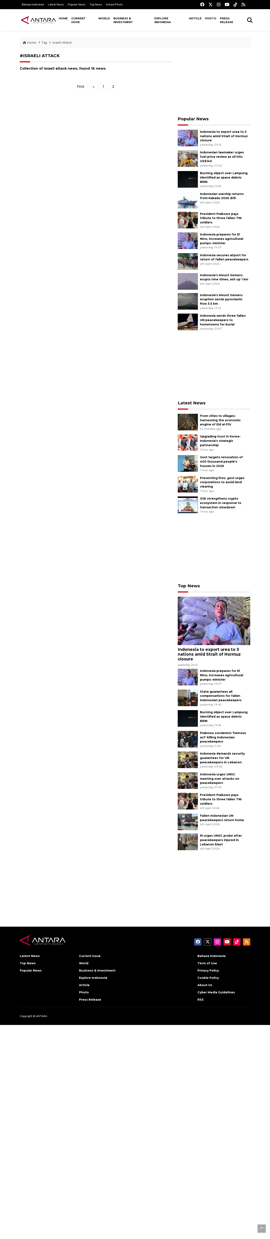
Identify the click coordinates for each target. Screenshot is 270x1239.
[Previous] (93, 86)
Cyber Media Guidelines (216, 992)
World (104, 18)
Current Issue (78, 20)
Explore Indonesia (162, 20)
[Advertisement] (214, 82)
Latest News (56, 4)
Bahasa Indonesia (33, 4)
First (80, 87)
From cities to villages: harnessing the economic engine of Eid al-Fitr (220, 420)
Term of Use (207, 963)
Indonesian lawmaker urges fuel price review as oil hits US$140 (222, 156)
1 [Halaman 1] (103, 87)
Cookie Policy (208, 978)
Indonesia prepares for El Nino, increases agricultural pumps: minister (221, 239)
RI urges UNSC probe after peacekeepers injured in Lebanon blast (221, 840)
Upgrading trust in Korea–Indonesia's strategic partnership (220, 441)
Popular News (76, 4)
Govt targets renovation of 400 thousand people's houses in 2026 (221, 461)
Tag (44, 42)
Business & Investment (123, 20)
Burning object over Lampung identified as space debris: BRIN (224, 177)
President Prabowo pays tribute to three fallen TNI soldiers (221, 218)
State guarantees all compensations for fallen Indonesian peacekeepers (221, 696)
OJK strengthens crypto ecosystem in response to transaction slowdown (220, 503)
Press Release (226, 20)
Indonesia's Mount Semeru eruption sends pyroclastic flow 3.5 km (221, 299)
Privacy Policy (208, 970)
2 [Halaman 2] (113, 87)
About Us (204, 985)
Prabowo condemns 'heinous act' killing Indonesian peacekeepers (223, 737)
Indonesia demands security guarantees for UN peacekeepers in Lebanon (222, 758)
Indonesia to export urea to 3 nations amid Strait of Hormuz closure (224, 136)
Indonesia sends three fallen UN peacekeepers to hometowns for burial (223, 320)
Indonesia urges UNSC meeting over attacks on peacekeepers (219, 778)
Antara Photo (114, 4)
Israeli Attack (62, 42)
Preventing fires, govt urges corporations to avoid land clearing (222, 482)
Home (63, 18)
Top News (95, 4)
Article (195, 18)
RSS (200, 999)
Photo (210, 18)
